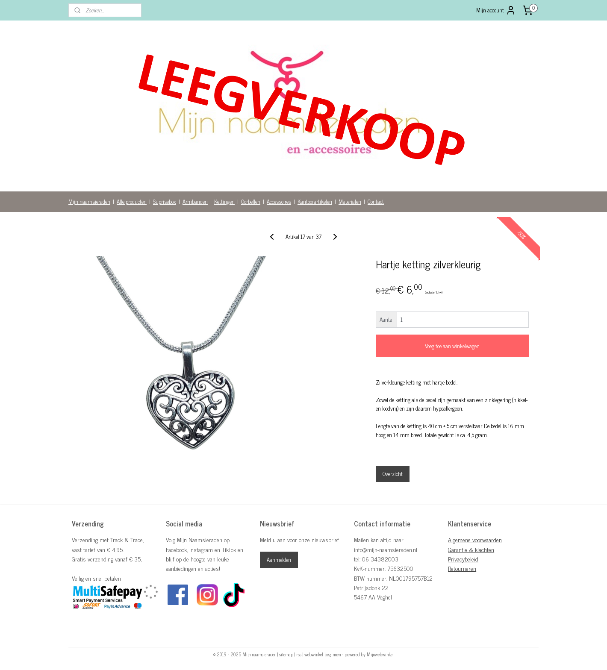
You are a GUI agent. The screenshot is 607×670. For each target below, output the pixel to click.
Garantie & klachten (471, 549)
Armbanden (195, 201)
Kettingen (224, 201)
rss (298, 654)
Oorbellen (250, 201)
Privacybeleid (463, 559)
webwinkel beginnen (322, 654)
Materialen (350, 201)
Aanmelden (279, 559)
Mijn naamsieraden (89, 201)
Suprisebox (164, 201)
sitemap (286, 654)
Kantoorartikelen (315, 201)
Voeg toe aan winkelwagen (452, 345)
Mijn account (496, 10)
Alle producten (132, 201)
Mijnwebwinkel (380, 654)
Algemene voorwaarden (475, 539)
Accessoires (279, 201)
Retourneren (462, 568)
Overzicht (393, 473)
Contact (376, 201)
